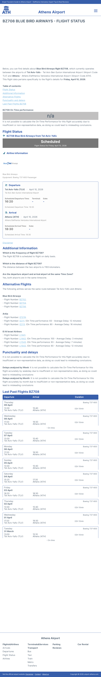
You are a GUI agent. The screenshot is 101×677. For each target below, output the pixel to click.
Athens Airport (51, 12)
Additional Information (14, 93)
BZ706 (22, 306)
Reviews (57, 648)
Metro (31, 662)
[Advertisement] (50, 46)
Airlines (6, 658)
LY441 (22, 335)
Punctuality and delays (14, 100)
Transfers (32, 665)
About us (45, 674)
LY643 (22, 345)
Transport (33, 648)
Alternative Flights (12, 96)
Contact (38, 674)
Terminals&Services (38, 644)
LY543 (22, 342)
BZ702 (22, 299)
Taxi (30, 655)
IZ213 (22, 324)
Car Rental (83, 644)
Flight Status (9, 89)
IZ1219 (22, 317)
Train (30, 658)
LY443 (22, 338)
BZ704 (22, 303)
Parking (56, 644)
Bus (29, 651)
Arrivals (6, 648)
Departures (8, 651)
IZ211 (21, 320)
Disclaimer (29, 674)
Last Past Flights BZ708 (14, 103)
